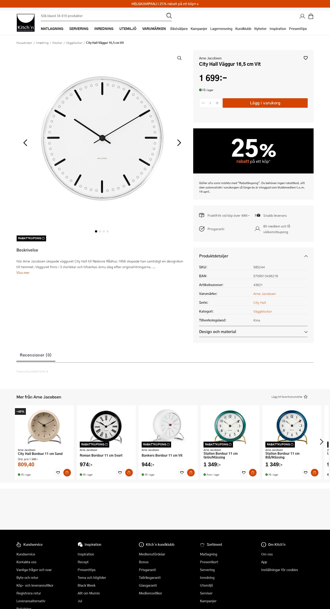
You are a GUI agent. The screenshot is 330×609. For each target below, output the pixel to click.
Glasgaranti (148, 585)
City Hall (259, 302)
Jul (80, 600)
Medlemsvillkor (150, 593)
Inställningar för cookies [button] (279, 569)
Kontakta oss (26, 561)
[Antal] (210, 103)
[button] (306, 58)
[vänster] (25, 143)
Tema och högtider (92, 577)
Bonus (144, 561)
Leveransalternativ (30, 600)
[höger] (178, 143)
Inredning (42, 42)
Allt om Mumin (89, 593)
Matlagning (208, 554)
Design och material (217, 331)
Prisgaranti (216, 228)
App (264, 561)
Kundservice (25, 554)
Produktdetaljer (213, 256)
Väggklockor (74, 42)
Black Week (86, 585)
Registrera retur (28, 593)
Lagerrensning (221, 28)
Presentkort (209, 561)
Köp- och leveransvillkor (34, 585)
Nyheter (260, 28)
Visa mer (22, 272)
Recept (83, 561)
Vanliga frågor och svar (34, 569)
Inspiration (278, 28)
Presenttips (298, 28)
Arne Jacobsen (210, 58)
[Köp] (67, 472)
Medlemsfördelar (152, 554)
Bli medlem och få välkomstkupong (276, 229)
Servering (207, 569)
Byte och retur (27, 577)
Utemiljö (206, 585)
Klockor (57, 42)
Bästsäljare (179, 28)
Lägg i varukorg (265, 103)
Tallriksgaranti (150, 577)
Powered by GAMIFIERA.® (32, 371)
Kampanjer (199, 28)
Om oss (267, 554)
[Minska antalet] (203, 103)
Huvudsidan (24, 42)
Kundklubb (243, 28)
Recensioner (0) (36, 355)
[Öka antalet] (217, 103)
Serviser (206, 593)
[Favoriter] (58, 472)
